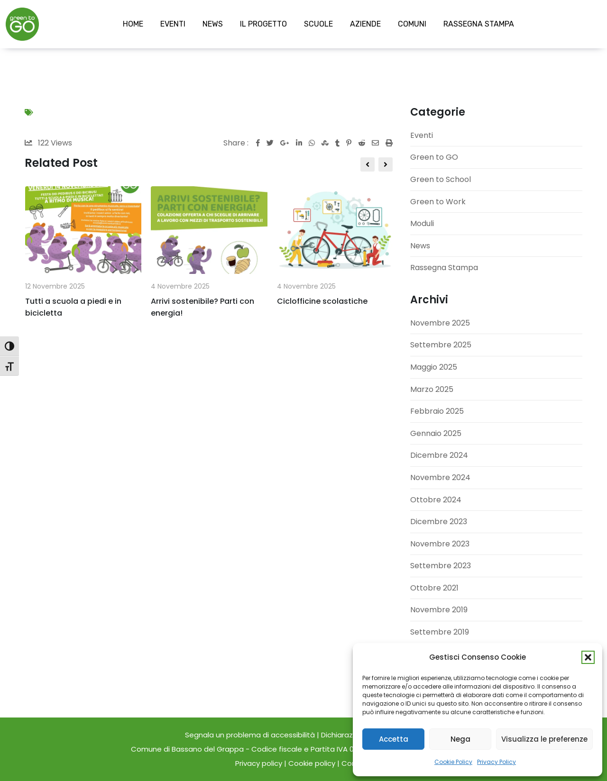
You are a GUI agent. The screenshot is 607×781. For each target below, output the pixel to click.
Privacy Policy (496, 762)
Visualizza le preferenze (544, 739)
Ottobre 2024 (435, 499)
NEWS (212, 23)
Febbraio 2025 (437, 411)
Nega (460, 739)
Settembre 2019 (439, 632)
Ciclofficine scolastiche (322, 301)
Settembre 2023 (440, 565)
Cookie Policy (453, 762)
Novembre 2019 (439, 609)
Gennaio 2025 (435, 433)
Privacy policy (258, 763)
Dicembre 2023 (438, 521)
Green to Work (438, 201)
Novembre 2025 (440, 323)
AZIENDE (365, 23)
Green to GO (434, 157)
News (420, 245)
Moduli (422, 223)
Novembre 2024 (440, 477)
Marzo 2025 (431, 389)
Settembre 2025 (440, 344)
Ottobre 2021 (434, 587)
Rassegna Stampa (444, 267)
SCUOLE (318, 23)
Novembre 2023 (439, 543)
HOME (133, 23)
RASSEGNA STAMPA (478, 23)
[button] (588, 657)
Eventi (421, 135)
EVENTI (172, 23)
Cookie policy (311, 763)
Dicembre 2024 (439, 455)
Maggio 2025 (433, 367)
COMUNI (412, 23)
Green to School (440, 179)
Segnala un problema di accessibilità (251, 735)
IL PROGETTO (263, 23)
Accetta (393, 739)
